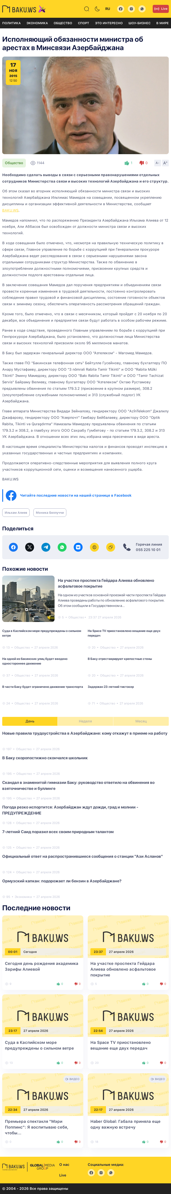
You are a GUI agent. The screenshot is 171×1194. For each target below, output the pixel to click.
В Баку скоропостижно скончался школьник (45, 757)
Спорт (83, 23)
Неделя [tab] (85, 721)
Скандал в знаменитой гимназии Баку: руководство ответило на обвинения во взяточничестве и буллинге (78, 785)
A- (158, 163)
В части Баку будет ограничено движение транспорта (42, 686)
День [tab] (30, 721)
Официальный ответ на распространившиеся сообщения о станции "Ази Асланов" (82, 856)
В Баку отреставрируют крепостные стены (120, 659)
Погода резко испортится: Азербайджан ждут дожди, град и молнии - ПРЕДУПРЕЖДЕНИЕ (70, 810)
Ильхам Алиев (16, 512)
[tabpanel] (85, 814)
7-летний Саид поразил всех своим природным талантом (58, 831)
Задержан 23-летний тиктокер (111, 686)
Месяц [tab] (141, 721)
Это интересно (109, 23)
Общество (63, 23)
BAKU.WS (10, 210)
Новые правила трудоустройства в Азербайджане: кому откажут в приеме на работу (84, 733)
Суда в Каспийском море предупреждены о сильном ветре (41, 633)
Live (160, 9)
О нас (64, 1165)
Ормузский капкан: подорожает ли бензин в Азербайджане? (62, 881)
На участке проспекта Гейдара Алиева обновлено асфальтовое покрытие (123, 969)
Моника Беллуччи (50, 512)
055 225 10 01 (148, 550)
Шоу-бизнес (139, 23)
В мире (162, 23)
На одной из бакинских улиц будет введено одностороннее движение (34, 661)
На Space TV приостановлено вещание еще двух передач (124, 633)
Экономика (37, 23)
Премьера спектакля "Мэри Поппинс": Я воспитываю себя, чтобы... (36, 1127)
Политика (11, 23)
